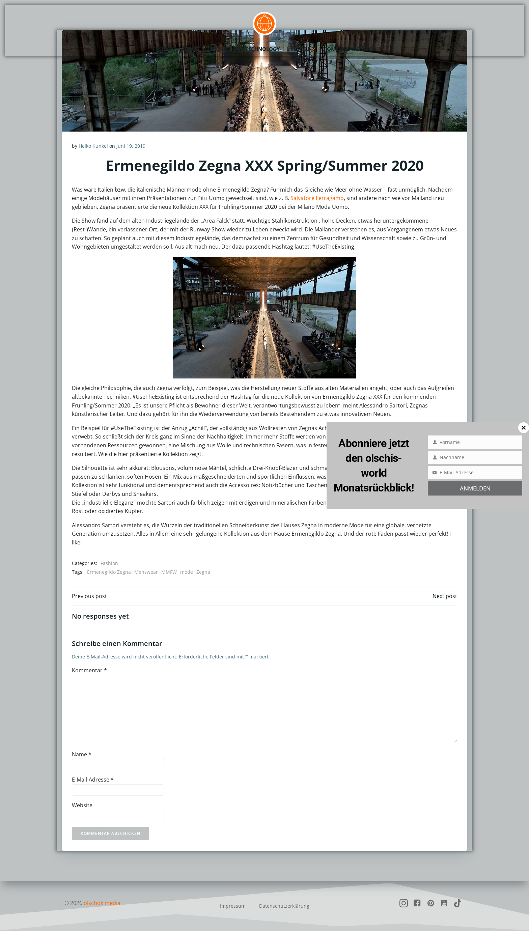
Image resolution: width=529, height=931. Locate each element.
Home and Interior (349, 49)
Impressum (233, 906)
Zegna (203, 572)
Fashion (164, 49)
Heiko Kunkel (93, 146)
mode (186, 572)
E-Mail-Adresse (93, 779)
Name (81, 754)
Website (82, 805)
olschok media (102, 903)
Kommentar (89, 670)
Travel (191, 49)
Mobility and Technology (243, 49)
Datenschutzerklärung (284, 906)
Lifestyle (301, 49)
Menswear (146, 572)
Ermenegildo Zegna (109, 572)
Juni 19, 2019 (130, 146)
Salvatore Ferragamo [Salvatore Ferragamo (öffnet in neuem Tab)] (317, 198)
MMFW (169, 572)
